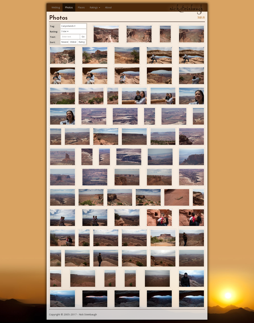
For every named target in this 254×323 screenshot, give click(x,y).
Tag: (52, 26)
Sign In (201, 17)
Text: (53, 36)
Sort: (53, 42)
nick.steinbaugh (186, 8)
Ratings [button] (95, 7)
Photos (69, 7)
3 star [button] (64, 31)
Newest (64, 42)
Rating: (54, 31)
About (108, 7)
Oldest (73, 42)
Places (81, 7)
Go (83, 36)
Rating (82, 42)
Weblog (56, 7)
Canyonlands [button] (68, 26)
